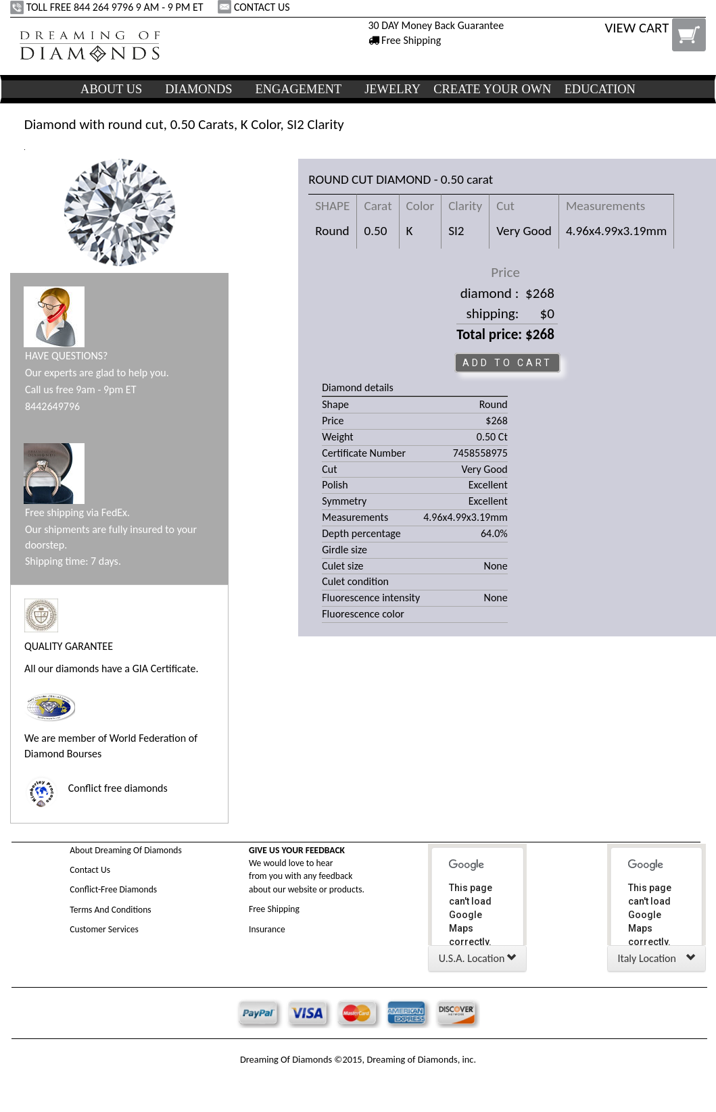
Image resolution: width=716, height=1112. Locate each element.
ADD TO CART (507, 362)
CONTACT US (255, 7)
